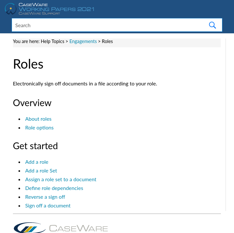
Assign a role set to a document (61, 179)
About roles (38, 119)
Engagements (83, 41)
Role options (39, 127)
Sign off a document (48, 205)
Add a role (37, 162)
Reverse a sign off (45, 197)
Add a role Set (41, 170)
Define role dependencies (54, 188)
